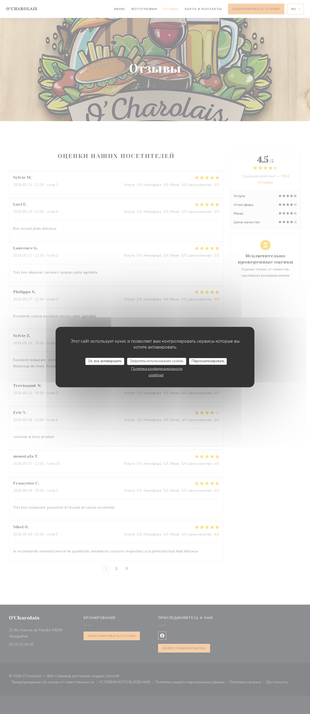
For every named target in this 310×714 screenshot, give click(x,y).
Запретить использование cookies (156, 361)
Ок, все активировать (104, 361)
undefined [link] (156, 375)
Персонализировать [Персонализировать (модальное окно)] (208, 361)
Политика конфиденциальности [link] (156, 368)
